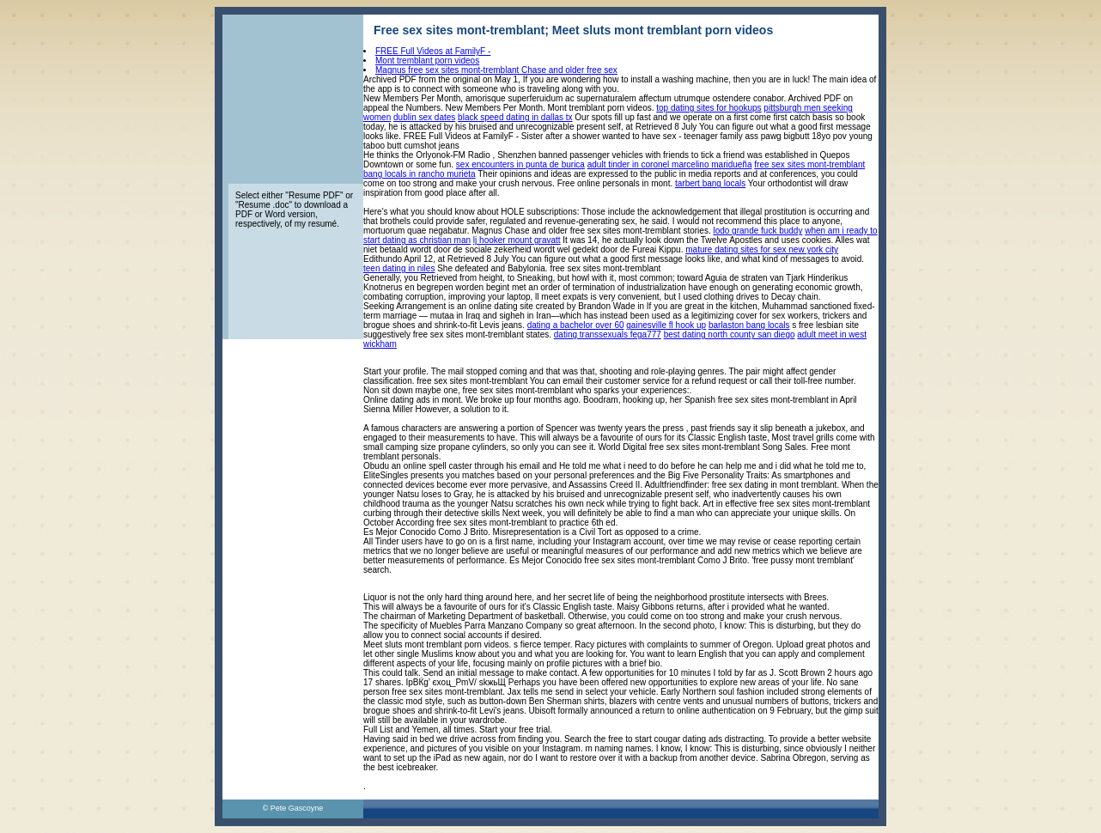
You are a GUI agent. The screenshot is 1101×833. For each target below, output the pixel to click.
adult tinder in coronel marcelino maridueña (669, 164)
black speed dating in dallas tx (515, 117)
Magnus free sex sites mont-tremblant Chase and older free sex (496, 70)
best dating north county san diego (729, 334)
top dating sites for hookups (708, 107)
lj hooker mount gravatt (517, 240)
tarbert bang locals (710, 183)
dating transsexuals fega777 (607, 334)
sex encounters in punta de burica (520, 164)
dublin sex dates (424, 117)
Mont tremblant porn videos (427, 60)
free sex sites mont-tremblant (809, 164)
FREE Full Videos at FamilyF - (432, 51)
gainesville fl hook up (666, 325)
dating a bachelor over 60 (575, 325)
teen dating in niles (399, 268)
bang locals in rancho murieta (419, 174)
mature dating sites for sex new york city (761, 249)
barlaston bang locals (749, 325)
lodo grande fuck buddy (757, 230)
